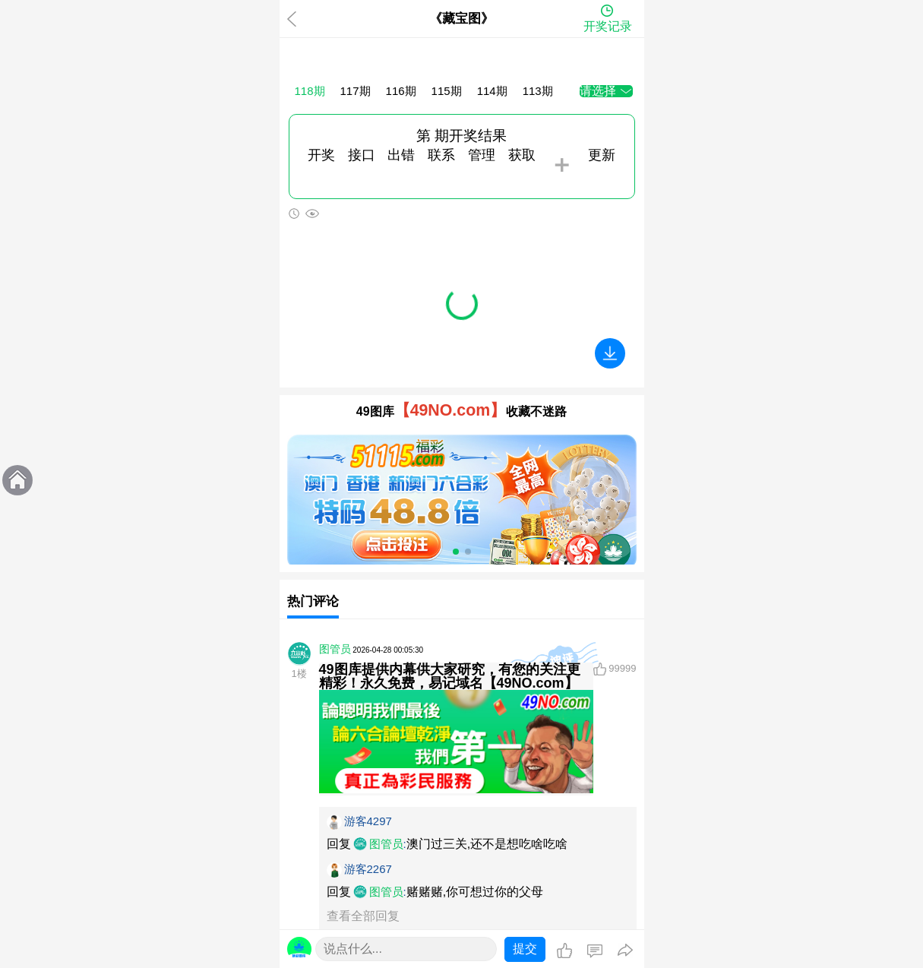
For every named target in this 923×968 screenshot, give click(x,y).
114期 (492, 90)
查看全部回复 (363, 915)
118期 (310, 90)
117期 (355, 90)
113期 (538, 90)
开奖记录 (607, 26)
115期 (446, 90)
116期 (401, 90)
